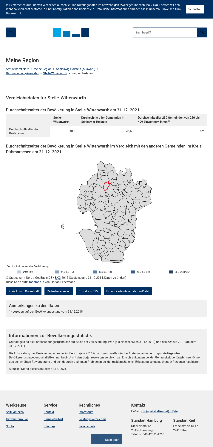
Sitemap (49, 426)
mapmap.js (36, 282)
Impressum (86, 412)
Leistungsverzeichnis (92, 419)
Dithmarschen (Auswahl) (22, 73)
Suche (10, 426)
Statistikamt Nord (17, 69)
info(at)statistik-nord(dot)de (159, 411)
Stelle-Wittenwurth (55, 73)
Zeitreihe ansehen (58, 291)
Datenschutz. (14, 13)
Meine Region (43, 69)
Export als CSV (88, 291)
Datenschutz (87, 426)
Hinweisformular (17, 419)
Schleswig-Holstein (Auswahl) (75, 69)
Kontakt (49, 412)
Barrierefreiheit (53, 419)
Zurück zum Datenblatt (24, 291)
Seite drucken (15, 412)
